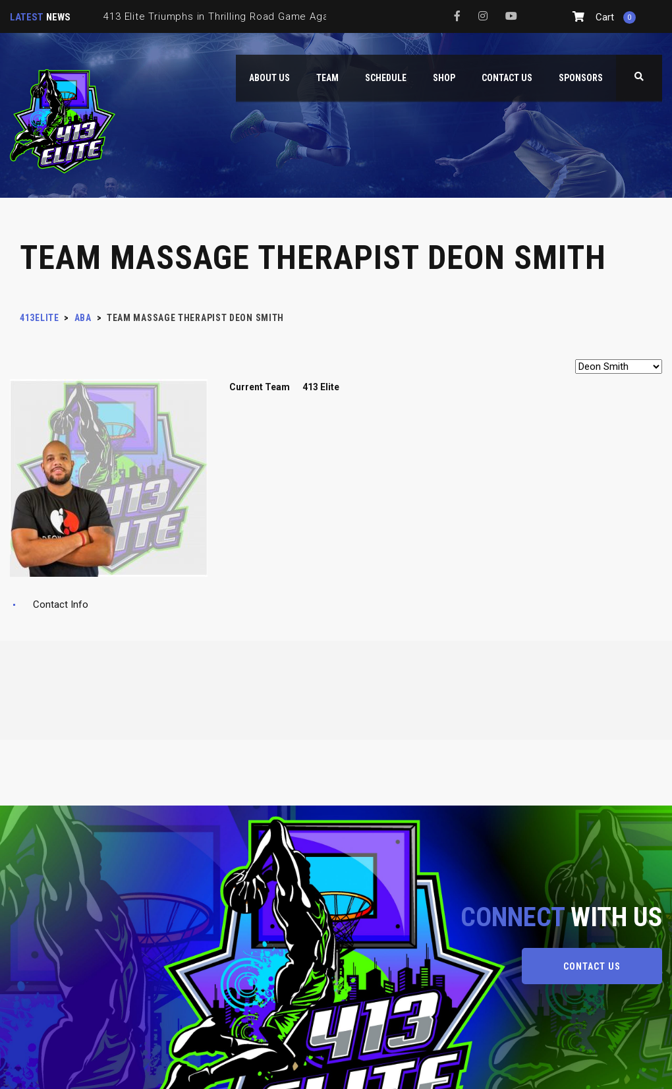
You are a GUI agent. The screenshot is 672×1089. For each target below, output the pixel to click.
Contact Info (60, 604)
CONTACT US (592, 966)
